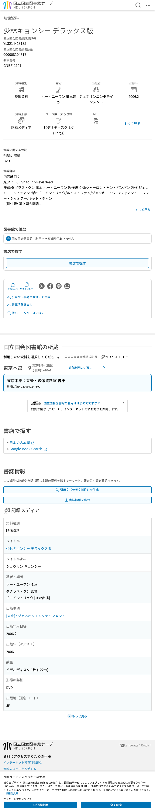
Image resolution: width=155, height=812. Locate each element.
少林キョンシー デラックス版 (28, 548)
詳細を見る (12, 793)
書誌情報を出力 (19, 304)
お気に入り (13, 286)
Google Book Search (28, 448)
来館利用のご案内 (88, 367)
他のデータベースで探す (25, 313)
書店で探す (77, 263)
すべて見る (132, 123)
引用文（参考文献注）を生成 (28, 297)
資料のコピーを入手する (19, 769)
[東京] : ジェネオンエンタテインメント (35, 615)
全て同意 (116, 805)
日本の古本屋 (22, 442)
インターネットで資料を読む (22, 762)
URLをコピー (26, 286)
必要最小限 (40, 805)
